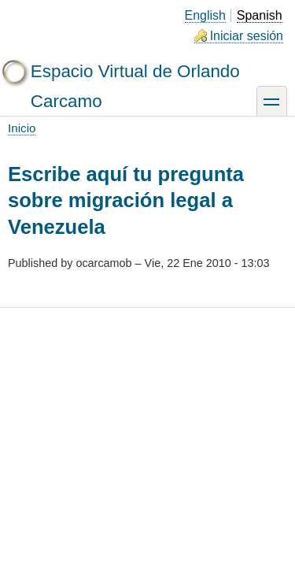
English (205, 15)
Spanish (259, 15)
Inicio (21, 128)
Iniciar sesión (246, 36)
